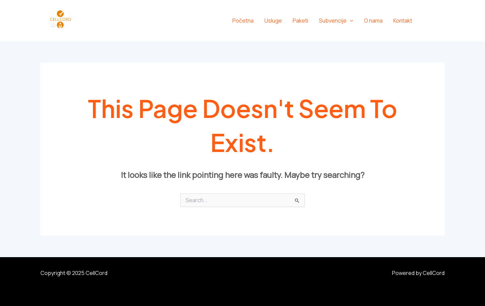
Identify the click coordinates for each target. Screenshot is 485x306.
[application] (350, 20)
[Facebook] (426, 20)
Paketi (300, 20)
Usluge (273, 20)
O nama (373, 20)
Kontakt (402, 20)
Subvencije (336, 20)
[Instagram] (442, 20)
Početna (243, 20)
